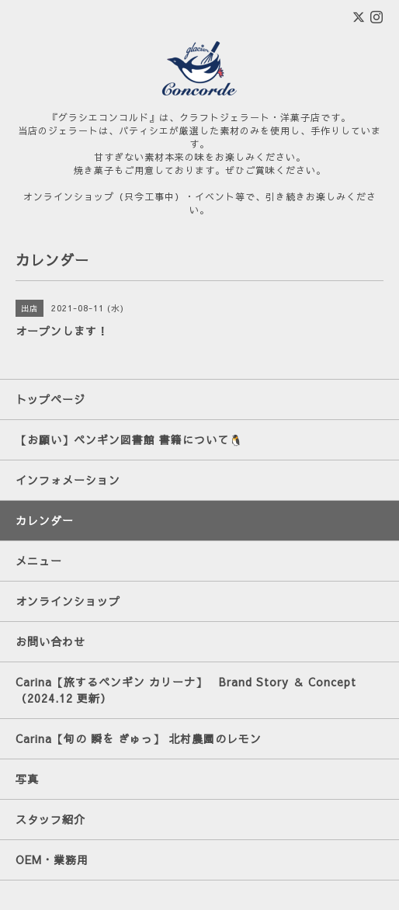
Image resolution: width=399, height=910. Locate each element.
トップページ (50, 399)
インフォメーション (68, 480)
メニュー (39, 560)
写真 (27, 779)
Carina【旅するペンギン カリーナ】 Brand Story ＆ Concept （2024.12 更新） (192, 690)
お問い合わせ (50, 641)
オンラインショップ (68, 601)
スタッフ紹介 (50, 819)
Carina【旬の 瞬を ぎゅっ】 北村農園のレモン (139, 738)
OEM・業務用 (52, 859)
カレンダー (45, 520)
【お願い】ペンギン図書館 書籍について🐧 (129, 439)
